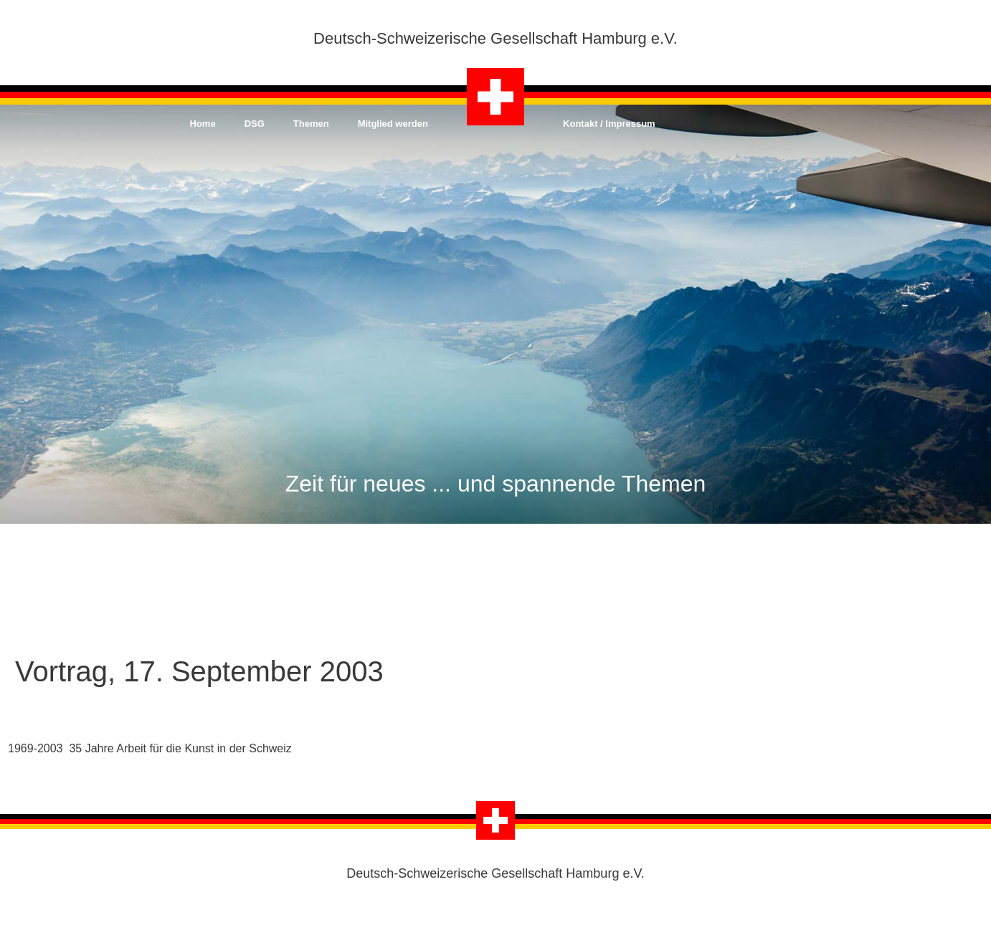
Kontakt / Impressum (609, 123)
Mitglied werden (393, 123)
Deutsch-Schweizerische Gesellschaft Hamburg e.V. (495, 38)
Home (203, 123)
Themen (311, 123)
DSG (255, 123)
